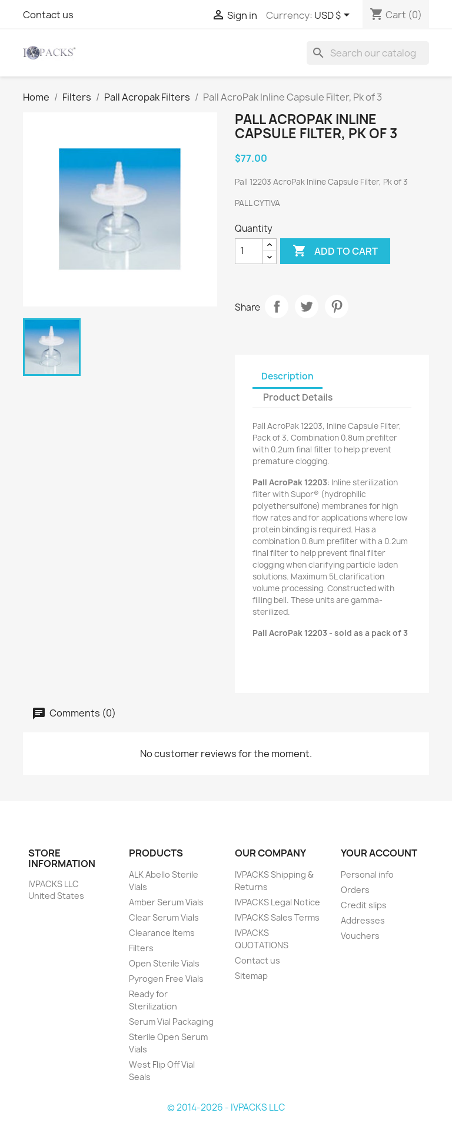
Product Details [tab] (298, 397)
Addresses (363, 920)
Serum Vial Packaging (171, 1021)
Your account (379, 853)
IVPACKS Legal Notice (277, 902)
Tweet (306, 306)
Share (276, 306)
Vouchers (360, 935)
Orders (355, 889)
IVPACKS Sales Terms (277, 917)
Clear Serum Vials (164, 917)
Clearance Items (162, 932)
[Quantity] (249, 251)
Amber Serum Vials (166, 902)
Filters (141, 948)
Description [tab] (287, 376)
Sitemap (251, 975)
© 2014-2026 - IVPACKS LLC (226, 1107)
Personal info (367, 874)
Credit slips (364, 905)
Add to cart (335, 251)
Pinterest (336, 306)
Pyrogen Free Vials (166, 978)
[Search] (368, 53)
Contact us (48, 14)
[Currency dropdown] (334, 16)
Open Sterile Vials (164, 963)
